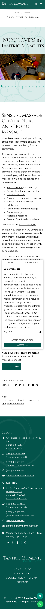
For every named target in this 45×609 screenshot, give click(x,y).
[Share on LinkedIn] (20, 385)
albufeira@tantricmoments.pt (22, 525)
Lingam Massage (16, 194)
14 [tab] (19, 88)
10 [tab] (33, 86)
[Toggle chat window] (40, 604)
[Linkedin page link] (8, 542)
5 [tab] (15, 86)
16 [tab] (26, 88)
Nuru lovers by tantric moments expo (22, 400)
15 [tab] (22, 88)
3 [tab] (8, 86)
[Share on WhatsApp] (24, 385)
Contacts (22, 582)
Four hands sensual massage (22, 208)
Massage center (15, 403)
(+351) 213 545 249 (15, 453)
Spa (4, 403)
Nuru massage (15, 187)
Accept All (22, 345)
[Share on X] (16, 385)
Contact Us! (11, 366)
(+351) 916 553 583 (15, 512)
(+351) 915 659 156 (15, 462)
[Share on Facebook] (12, 385)
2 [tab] (5, 86)
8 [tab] (26, 86)
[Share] (37, 385)
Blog (28, 569)
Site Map (34, 578)
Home (17, 13)
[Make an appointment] (40, 596)
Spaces (27, 13)
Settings (10, 262)
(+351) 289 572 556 (15, 504)
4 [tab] (12, 86)
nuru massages (27, 224)
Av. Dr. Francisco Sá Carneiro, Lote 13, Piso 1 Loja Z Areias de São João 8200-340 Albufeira (24, 493)
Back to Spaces (12, 380)
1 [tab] (2, 86)
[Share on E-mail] (33, 385)
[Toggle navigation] (41, 4)
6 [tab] (19, 86)
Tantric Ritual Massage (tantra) (23, 191)
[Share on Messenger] (28, 385)
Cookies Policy (15, 578)
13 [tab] (43, 86)
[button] (22, 332)
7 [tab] (22, 86)
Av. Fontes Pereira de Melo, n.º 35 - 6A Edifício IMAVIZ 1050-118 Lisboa (24, 443)
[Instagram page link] (13, 542)
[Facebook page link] (17, 542)
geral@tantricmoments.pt (20, 475)
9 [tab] (29, 86)
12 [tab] (40, 86)
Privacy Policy (22, 573)
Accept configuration (22, 340)
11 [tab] (36, 86)
